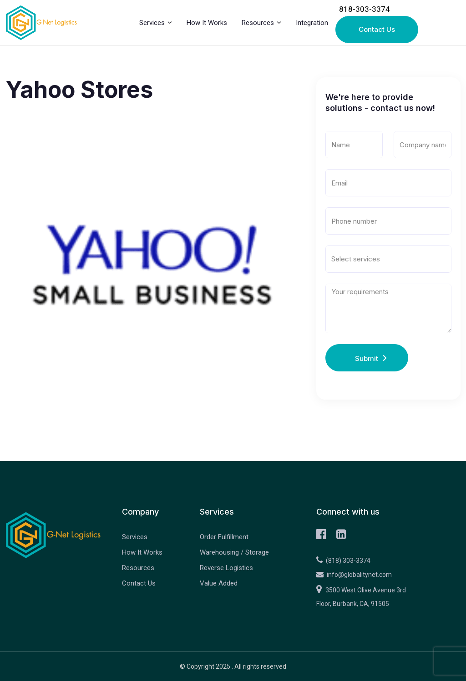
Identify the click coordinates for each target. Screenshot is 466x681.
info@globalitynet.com (354, 574)
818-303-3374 (364, 9)
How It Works (207, 23)
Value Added (219, 583)
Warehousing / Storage (234, 552)
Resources (258, 23)
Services (152, 23)
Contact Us (377, 29)
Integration (312, 23)
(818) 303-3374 (343, 560)
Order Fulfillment (224, 537)
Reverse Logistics (226, 568)
